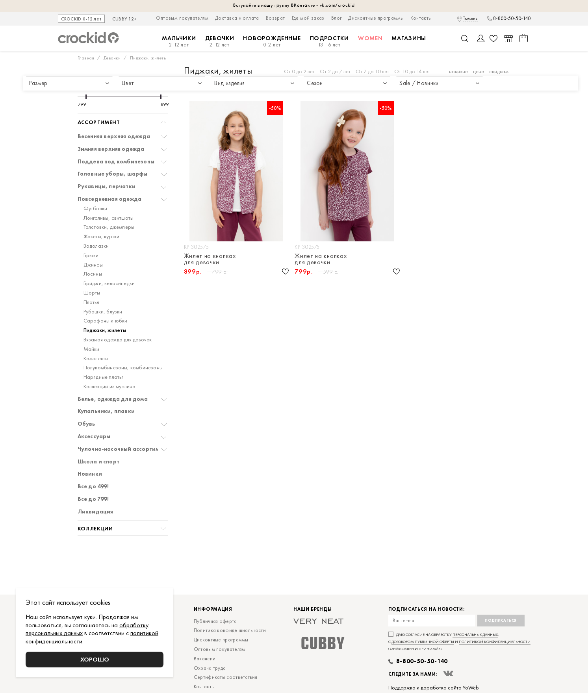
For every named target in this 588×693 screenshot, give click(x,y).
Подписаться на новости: (426, 609)
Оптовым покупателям (182, 18)
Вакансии (204, 658)
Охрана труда (210, 668)
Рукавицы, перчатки (107, 186)
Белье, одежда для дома (113, 399)
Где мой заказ (308, 18)
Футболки (95, 208)
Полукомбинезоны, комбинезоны (123, 368)
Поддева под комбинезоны (116, 162)
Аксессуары (94, 436)
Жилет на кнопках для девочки (210, 259)
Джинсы (93, 265)
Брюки (91, 255)
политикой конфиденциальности (494, 641)
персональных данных (475, 634)
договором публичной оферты (422, 641)
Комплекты (96, 358)
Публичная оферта (215, 621)
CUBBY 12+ (124, 19)
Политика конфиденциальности (230, 630)
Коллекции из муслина (109, 386)
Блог (336, 18)
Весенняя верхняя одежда (114, 136)
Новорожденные (271, 41)
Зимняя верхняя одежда (111, 149)
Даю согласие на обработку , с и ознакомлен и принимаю (459, 641)
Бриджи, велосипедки (109, 283)
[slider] (86, 96)
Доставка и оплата (237, 18)
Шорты (91, 293)
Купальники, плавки (106, 411)
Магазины (408, 38)
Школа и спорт (99, 462)
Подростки (329, 41)
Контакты (421, 18)
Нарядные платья (103, 377)
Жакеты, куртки (101, 236)
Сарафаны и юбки (105, 321)
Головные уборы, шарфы (113, 174)
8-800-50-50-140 (511, 18)
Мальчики (179, 41)
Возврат (275, 18)
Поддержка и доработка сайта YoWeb (433, 687)
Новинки (90, 474)
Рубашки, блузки (102, 312)
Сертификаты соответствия (225, 677)
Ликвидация (95, 512)
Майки (91, 349)
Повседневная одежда (110, 199)
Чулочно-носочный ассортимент (123, 449)
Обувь (86, 424)
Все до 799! (93, 499)
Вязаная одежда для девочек (117, 340)
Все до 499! (93, 486)
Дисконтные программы (376, 18)
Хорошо (94, 659)
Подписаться (501, 620)
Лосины (92, 274)
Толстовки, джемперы (109, 227)
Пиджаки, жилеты (104, 330)
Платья (91, 302)
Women (370, 38)
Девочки (219, 41)
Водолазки (96, 246)
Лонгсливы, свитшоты (108, 218)
